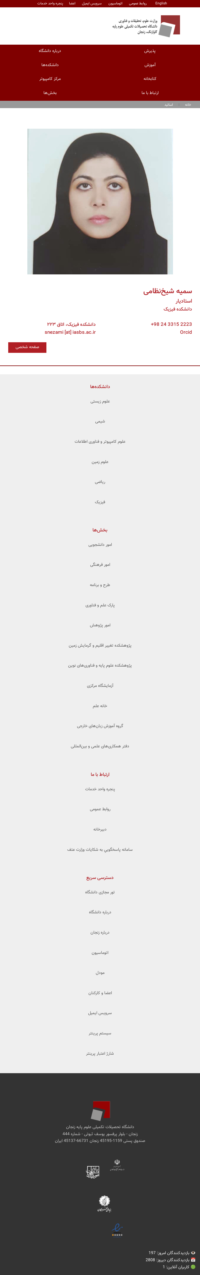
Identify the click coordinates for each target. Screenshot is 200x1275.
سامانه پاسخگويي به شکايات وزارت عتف (100, 850)
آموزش (150, 65)
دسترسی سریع (100, 878)
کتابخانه (150, 79)
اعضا (72, 3)
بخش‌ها (50, 93)
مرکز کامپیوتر (50, 79)
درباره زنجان (100, 933)
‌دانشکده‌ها (100, 387)
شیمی (100, 421)
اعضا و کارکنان (100, 993)
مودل (100, 973)
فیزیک (100, 502)
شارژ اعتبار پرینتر (100, 1054)
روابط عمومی (138, 3)
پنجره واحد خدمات (100, 789)
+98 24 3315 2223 (171, 324)
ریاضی (100, 482)
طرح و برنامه (100, 585)
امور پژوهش (100, 625)
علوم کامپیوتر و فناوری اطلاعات (100, 442)
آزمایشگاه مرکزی (100, 686)
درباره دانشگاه (50, 51)
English (161, 3)
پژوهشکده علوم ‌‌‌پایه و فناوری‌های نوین (100, 665)
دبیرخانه (100, 829)
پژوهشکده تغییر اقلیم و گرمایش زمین (100, 645)
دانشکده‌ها (50, 65)
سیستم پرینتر (100, 1033)
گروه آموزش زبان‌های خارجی (100, 726)
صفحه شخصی (27, 347)
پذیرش (150, 51)
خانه (188, 105)
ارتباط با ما (150, 93)
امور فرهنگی (100, 565)
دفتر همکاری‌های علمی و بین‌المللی (100, 746)
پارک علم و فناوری (100, 605)
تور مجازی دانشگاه (100, 892)
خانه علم (100, 706)
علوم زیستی (100, 401)
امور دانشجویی (100, 545)
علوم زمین (100, 462)
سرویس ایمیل (92, 3)
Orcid (186, 332)
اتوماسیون (115, 3)
